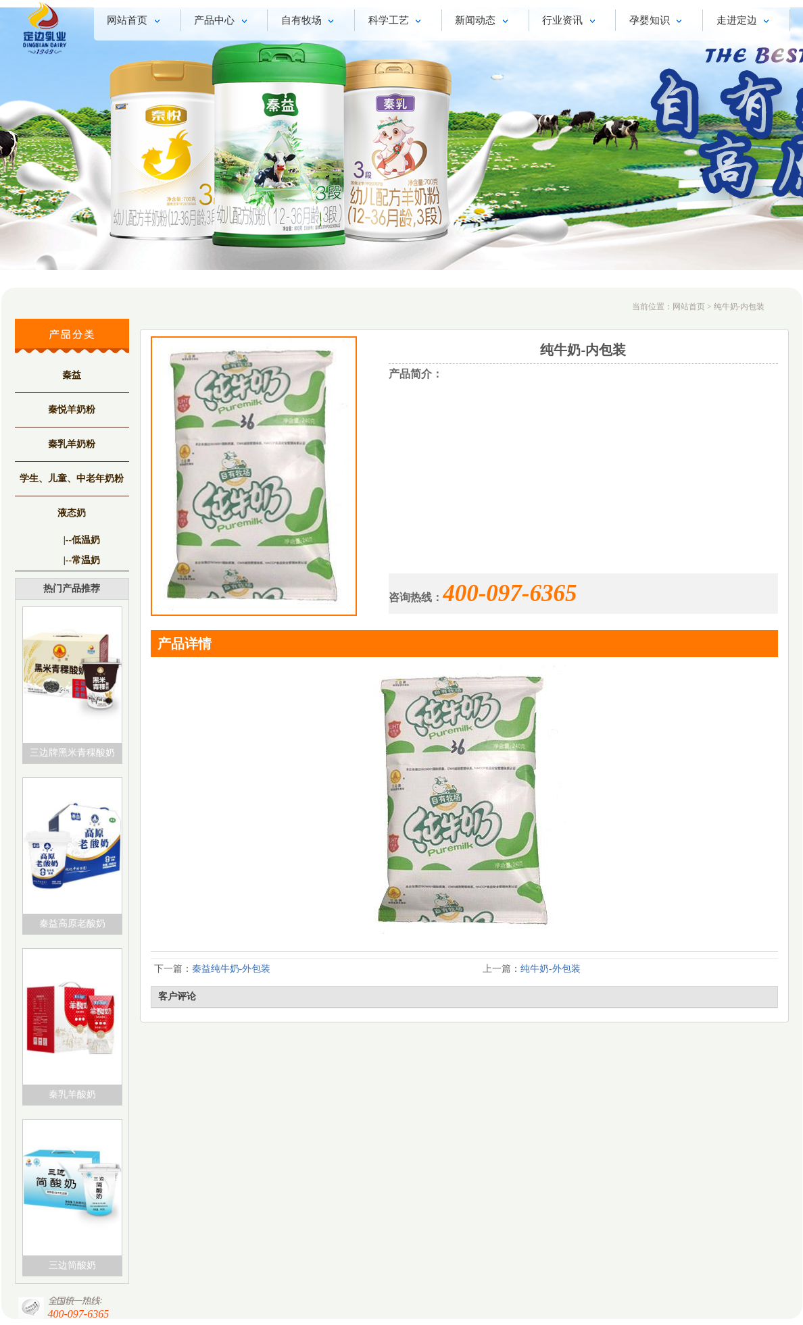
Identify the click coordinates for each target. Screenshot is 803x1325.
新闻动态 (483, 21)
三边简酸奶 (72, 1265)
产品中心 (222, 21)
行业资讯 (571, 21)
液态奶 (71, 513)
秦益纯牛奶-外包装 (231, 969)
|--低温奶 (82, 540)
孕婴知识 (658, 21)
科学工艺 (397, 21)
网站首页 (135, 21)
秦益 (71, 375)
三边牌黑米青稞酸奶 (72, 753)
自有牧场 (310, 21)
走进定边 (745, 21)
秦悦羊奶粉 (71, 410)
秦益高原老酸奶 (72, 923)
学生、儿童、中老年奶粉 (72, 478)
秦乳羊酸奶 (72, 1094)
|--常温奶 (82, 560)
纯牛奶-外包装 (550, 969)
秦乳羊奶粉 (71, 444)
